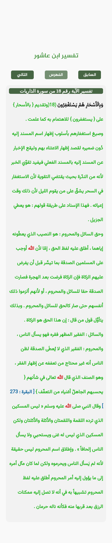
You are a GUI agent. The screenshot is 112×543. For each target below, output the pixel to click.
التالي (22, 74)
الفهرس (56, 74)
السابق (89, 74)
